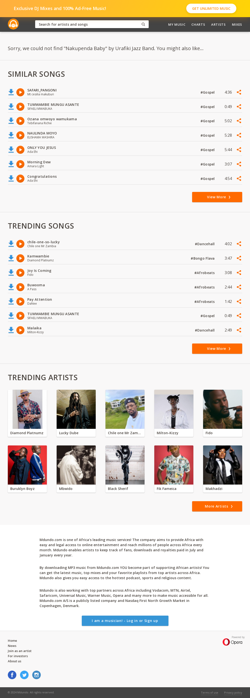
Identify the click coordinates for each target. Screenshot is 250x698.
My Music (176, 24)
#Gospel (208, 92)
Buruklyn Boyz (22, 488)
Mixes (237, 24)
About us (14, 661)
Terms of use (209, 692)
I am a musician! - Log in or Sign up (125, 620)
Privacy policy (233, 692)
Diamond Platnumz (26, 433)
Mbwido (66, 488)
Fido (209, 433)
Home (12, 640)
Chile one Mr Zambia (125, 433)
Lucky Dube (68, 433)
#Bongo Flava (203, 258)
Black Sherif (118, 488)
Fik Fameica (167, 488)
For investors (18, 656)
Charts (198, 24)
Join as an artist (19, 651)
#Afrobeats (205, 272)
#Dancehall (205, 244)
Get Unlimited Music (211, 8)
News (12, 645)
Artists (218, 24)
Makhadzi (214, 488)
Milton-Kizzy (167, 433)
